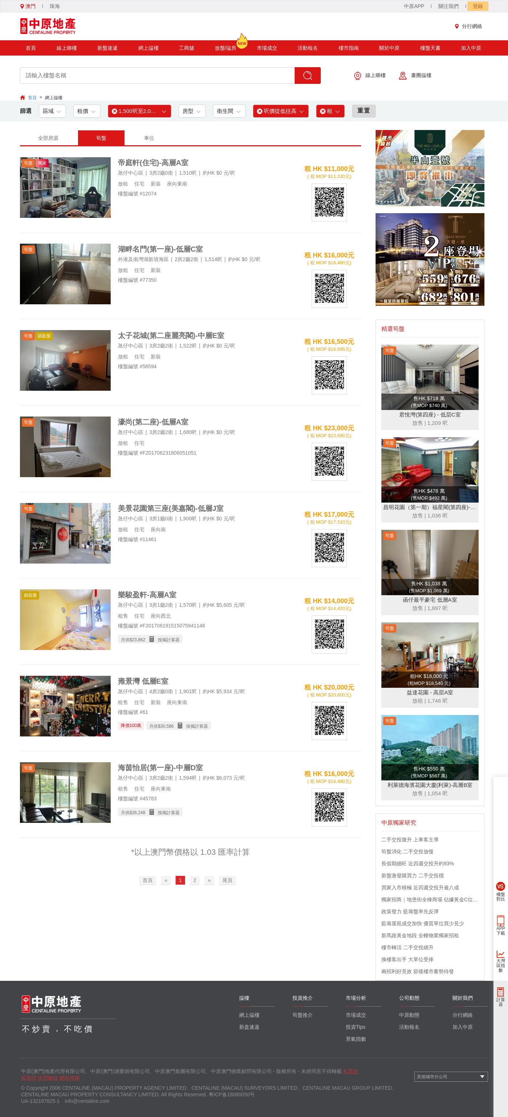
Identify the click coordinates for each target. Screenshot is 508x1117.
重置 (363, 110)
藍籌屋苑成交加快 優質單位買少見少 (422, 923)
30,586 (167, 726)
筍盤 (101, 138)
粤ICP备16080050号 (232, 1094)
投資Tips (355, 1027)
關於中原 (389, 48)
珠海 (55, 6)
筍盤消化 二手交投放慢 (407, 851)
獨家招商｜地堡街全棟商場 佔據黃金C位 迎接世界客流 (430, 899)
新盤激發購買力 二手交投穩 (412, 875)
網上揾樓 (148, 48)
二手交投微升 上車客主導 (410, 839)
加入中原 (471, 48)
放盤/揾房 (226, 45)
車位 (149, 138)
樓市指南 (349, 48)
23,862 (139, 639)
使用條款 (48, 1078)
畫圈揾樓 (415, 76)
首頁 (31, 48)
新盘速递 (249, 1027)
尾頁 (227, 880)
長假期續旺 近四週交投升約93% (417, 863)
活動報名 (308, 48)
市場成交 (267, 48)
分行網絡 (470, 26)
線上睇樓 (67, 48)
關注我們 (448, 6)
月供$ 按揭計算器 (150, 639)
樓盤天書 (430, 48)
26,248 (139, 812)
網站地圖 (70, 1078)
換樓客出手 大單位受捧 (407, 959)
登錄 (478, 6)
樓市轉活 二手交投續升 (407, 947)
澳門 (28, 6)
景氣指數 (356, 1039)
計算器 (500, 1002)
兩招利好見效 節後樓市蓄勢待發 (417, 971)
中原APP (414, 6)
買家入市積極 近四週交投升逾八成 (420, 887)
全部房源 (48, 138)
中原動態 (409, 1015)
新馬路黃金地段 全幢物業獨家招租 (420, 935)
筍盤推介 (302, 1015)
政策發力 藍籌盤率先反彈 (410, 911)
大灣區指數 (500, 965)
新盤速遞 (107, 48)
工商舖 (186, 48)
